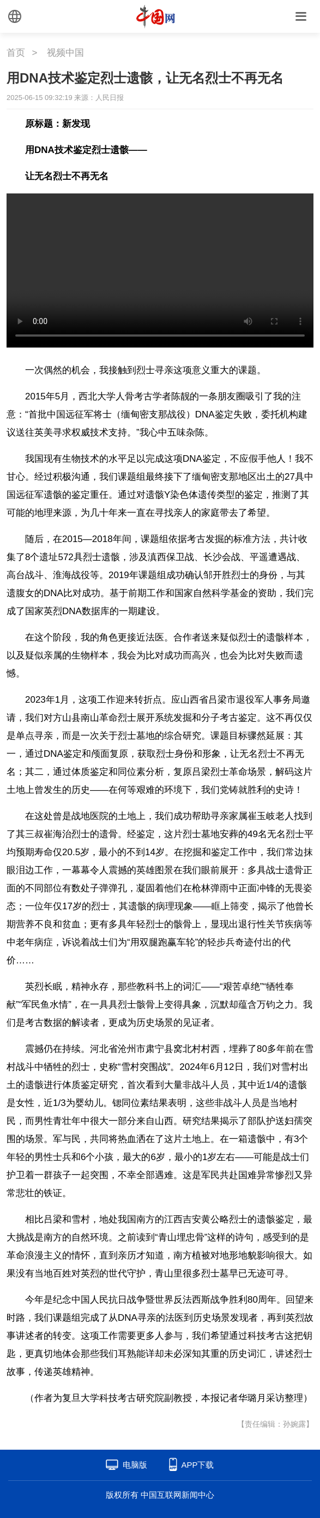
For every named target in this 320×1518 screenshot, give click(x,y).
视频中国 (65, 53)
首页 (16, 53)
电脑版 (135, 1465)
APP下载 (197, 1465)
